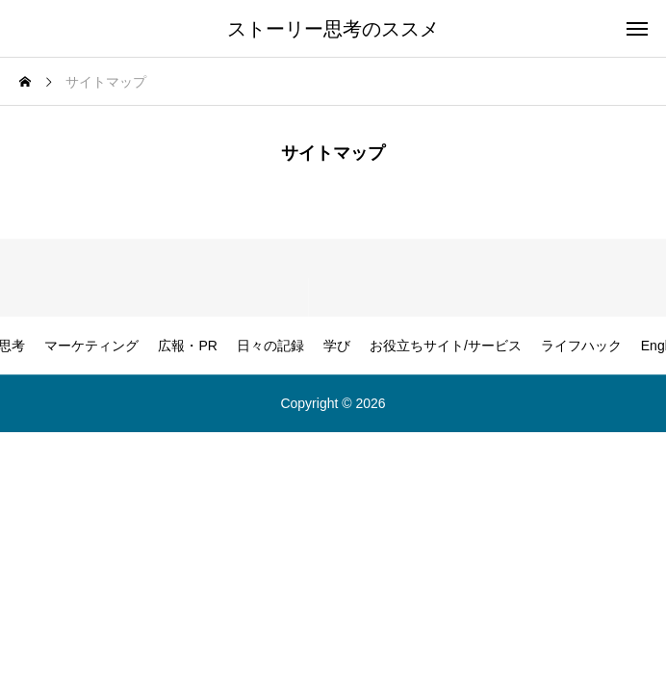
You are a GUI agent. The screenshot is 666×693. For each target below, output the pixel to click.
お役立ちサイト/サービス (446, 345)
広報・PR (187, 345)
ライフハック (581, 345)
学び (336, 345)
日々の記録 (270, 345)
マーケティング (91, 345)
